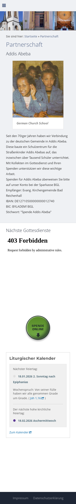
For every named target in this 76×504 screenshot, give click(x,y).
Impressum (20, 498)
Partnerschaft (49, 36)
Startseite (30, 36)
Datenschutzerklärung (48, 498)
